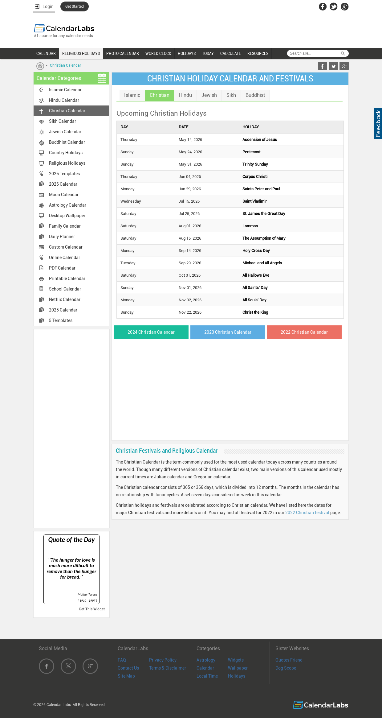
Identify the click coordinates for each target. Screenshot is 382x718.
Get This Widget (92, 609)
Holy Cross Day (256, 250)
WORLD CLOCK (158, 53)
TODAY (208, 53)
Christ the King (255, 312)
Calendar (205, 668)
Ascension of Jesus (259, 139)
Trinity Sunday (255, 164)
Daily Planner (62, 236)
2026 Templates (64, 173)
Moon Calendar (64, 194)
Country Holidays (66, 152)
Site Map (126, 676)
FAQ (122, 660)
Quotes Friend (289, 660)
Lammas (250, 226)
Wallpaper (238, 668)
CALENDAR (46, 53)
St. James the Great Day (263, 213)
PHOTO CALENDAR (122, 53)
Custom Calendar (66, 247)
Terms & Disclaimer (167, 668)
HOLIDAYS (187, 53)
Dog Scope (285, 668)
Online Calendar (64, 257)
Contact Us (128, 668)
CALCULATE (230, 53)
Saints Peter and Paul (261, 189)
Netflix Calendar (64, 299)
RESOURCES (257, 53)
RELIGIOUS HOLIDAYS (81, 53)
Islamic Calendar (65, 89)
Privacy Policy (163, 660)
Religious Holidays (67, 163)
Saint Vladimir (254, 201)
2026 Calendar (63, 184)
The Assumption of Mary (264, 238)
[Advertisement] (71, 428)
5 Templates (60, 320)
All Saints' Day (255, 287)
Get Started (74, 6)
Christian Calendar (65, 65)
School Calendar (65, 289)
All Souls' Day (254, 300)
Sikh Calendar (62, 121)
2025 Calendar (63, 309)
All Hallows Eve (255, 275)
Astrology (206, 660)
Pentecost (251, 152)
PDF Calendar (62, 268)
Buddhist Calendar (67, 142)
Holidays (236, 676)
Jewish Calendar (65, 131)
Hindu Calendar (64, 100)
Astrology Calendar (67, 205)
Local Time (207, 676)
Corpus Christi (254, 176)
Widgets (236, 660)
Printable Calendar (67, 278)
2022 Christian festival (307, 512)
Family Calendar (65, 226)
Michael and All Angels (262, 263)
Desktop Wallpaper (67, 215)
